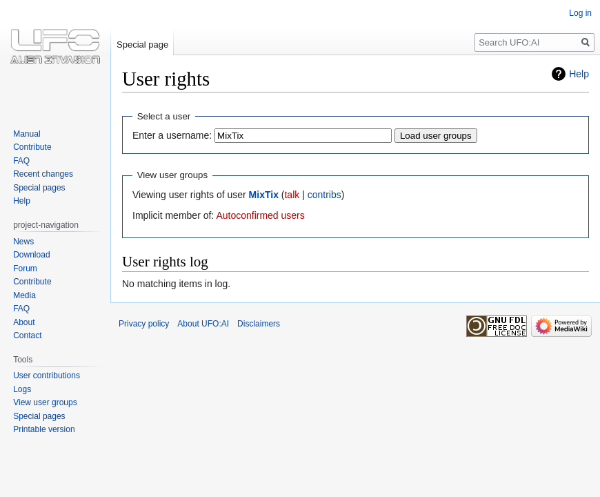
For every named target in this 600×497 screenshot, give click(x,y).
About (23, 322)
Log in (580, 13)
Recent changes (43, 174)
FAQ (21, 161)
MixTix (264, 194)
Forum (25, 268)
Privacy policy (144, 324)
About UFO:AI (203, 324)
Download (31, 255)
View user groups (45, 402)
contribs (324, 194)
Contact (27, 335)
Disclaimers (258, 324)
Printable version (43, 429)
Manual (26, 134)
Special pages (39, 188)
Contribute (32, 147)
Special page (142, 44)
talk (291, 194)
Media (24, 295)
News (23, 241)
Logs (22, 389)
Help (579, 73)
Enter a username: (172, 135)
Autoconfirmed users (260, 215)
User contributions (46, 375)
